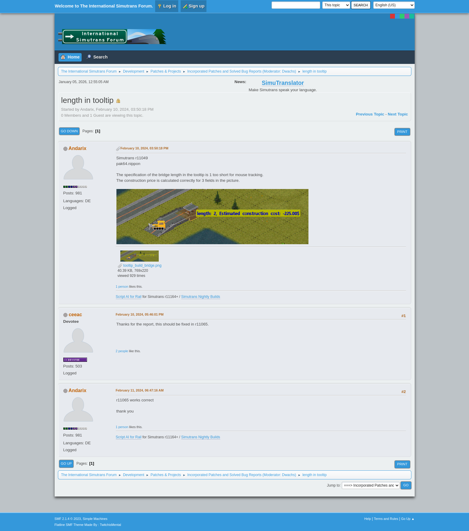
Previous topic (370, 114)
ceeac (75, 314)
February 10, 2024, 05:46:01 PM (140, 314)
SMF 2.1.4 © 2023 (68, 518)
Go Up (66, 463)
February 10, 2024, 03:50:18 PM (144, 148)
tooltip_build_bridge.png (140, 265)
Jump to (333, 485)
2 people (122, 351)
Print (402, 132)
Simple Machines (95, 518)
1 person (122, 286)
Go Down (69, 131)
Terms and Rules (386, 518)
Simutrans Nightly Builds (200, 297)
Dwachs (288, 71)
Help (367, 518)
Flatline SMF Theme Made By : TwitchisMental (88, 524)
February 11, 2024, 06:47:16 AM (140, 390)
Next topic (398, 114)
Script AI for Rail (129, 297)
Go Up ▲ (408, 518)
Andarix (77, 148)
